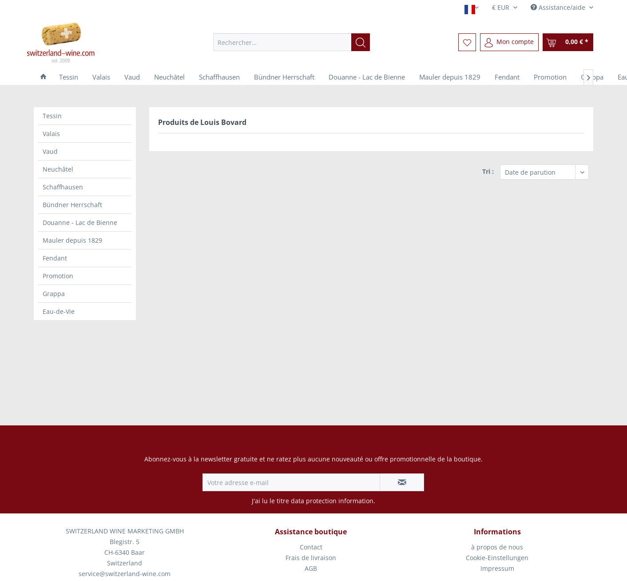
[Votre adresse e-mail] (291, 482)
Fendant (55, 258)
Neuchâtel (58, 169)
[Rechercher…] (291, 42)
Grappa (54, 293)
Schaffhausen (63, 187)
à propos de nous (497, 547)
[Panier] (568, 42)
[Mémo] (467, 42)
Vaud (50, 151)
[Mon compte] (509, 42)
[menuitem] (291, 42)
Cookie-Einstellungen (497, 557)
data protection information (332, 501)
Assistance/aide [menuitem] (559, 7)
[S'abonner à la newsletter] (402, 482)
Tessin (52, 116)
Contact (311, 547)
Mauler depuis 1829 (72, 240)
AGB (311, 568)
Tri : (488, 171)
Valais (51, 133)
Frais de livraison (311, 557)
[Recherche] (360, 42)
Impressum (497, 568)
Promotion (58, 276)
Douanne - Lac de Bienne (80, 222)
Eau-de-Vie (59, 311)
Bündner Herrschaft (72, 204)
